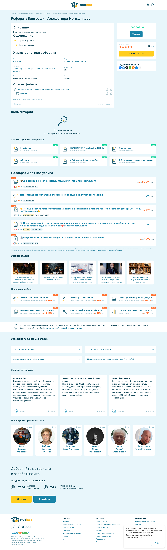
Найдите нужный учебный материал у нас (62, 328)
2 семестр (27, 68)
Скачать (136, 34)
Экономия (66, 530)
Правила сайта (101, 521)
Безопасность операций (105, 533)
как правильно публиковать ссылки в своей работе (104, 250)
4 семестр (48, 68)
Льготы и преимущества (72, 533)
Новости (66, 521)
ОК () (157, 543)
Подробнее (44, 499)
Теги (64, 542)
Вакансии (99, 542)
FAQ (64, 539)
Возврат (99, 530)
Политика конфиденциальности (108, 524)
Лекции (138, 524)
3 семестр (38, 68)
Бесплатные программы (72, 524)
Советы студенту (69, 527)
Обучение (21, 499)
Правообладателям (103, 536)
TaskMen (17, 104)
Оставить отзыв (136, 53)
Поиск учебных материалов (145, 521)
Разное (65, 536)
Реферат (17, 61)
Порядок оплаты (102, 527)
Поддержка (100, 539)
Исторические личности (75, 61)
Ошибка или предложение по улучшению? (27, 99)
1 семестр (17, 68)
